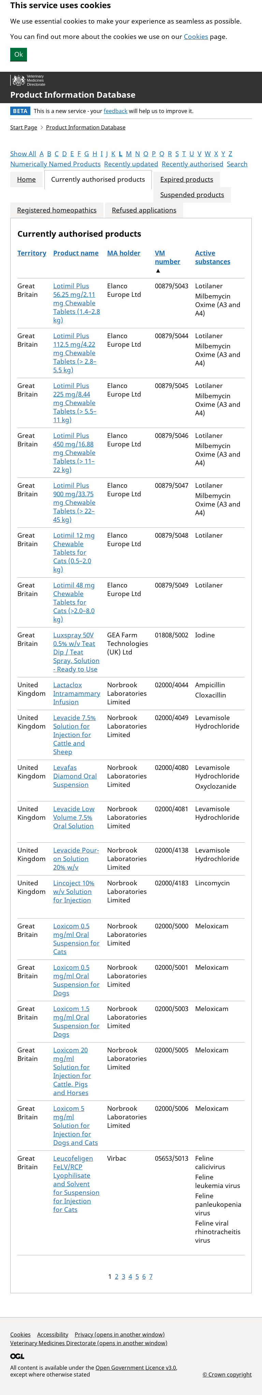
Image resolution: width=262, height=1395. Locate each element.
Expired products (186, 179)
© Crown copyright (227, 1374)
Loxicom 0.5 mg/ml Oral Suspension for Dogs (76, 980)
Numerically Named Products (55, 164)
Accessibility (52, 1334)
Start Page (23, 127)
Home (26, 179)
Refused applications (144, 210)
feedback (116, 111)
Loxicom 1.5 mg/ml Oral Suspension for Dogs (76, 1021)
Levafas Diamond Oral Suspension (75, 776)
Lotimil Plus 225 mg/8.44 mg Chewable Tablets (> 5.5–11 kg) (75, 402)
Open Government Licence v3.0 (136, 1367)
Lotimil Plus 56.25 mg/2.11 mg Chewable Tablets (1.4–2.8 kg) (76, 302)
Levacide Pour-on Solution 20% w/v (76, 859)
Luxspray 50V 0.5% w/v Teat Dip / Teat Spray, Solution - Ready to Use (76, 652)
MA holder (124, 253)
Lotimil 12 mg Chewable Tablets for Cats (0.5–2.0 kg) (74, 552)
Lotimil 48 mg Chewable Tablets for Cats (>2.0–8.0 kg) (74, 602)
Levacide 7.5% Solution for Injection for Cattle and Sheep (74, 734)
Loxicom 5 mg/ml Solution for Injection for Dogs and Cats (75, 1125)
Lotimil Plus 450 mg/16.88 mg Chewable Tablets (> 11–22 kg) (74, 452)
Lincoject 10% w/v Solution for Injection (73, 891)
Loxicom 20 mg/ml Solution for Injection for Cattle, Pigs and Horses (72, 1071)
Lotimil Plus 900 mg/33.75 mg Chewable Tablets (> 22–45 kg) (74, 502)
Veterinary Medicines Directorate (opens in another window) (89, 1343)
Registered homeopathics (57, 210)
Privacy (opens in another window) (120, 1334)
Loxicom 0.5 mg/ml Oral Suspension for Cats (76, 939)
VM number (167, 257)
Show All (23, 153)
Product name (76, 253)
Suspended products (192, 195)
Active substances (212, 257)
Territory (31, 253)
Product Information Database (72, 94)
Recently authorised (192, 164)
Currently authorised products (98, 179)
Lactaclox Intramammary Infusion (76, 693)
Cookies (196, 36)
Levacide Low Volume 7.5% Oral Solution (73, 817)
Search (237, 164)
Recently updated (131, 164)
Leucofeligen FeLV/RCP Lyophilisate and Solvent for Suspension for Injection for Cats (76, 1184)
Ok (18, 54)
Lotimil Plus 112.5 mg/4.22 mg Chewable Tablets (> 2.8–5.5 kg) (75, 352)
